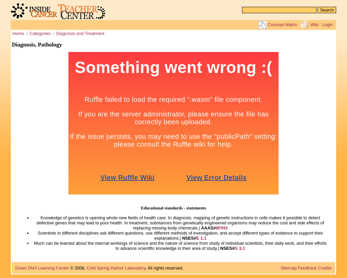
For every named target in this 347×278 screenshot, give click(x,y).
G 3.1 (239, 248)
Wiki (314, 24)
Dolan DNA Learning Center (42, 268)
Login (327, 24)
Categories (39, 33)
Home (18, 33)
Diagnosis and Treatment (80, 33)
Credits (325, 268)
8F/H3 (222, 227)
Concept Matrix (282, 24)
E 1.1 (201, 238)
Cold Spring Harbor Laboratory (116, 268)
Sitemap (289, 268)
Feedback (307, 268)
